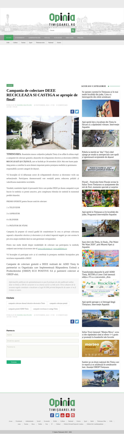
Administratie (29, 421)
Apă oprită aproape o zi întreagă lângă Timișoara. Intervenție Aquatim (98, 303)
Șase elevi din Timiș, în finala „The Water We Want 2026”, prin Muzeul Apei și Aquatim (100, 244)
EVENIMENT (19, 38)
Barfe (92, 421)
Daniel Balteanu (24, 105)
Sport (30, 42)
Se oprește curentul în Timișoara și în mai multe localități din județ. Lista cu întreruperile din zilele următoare (100, 94)
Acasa (8, 38)
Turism (23, 42)
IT (51, 424)
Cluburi (58, 424)
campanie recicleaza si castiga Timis (45, 309)
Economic (47, 421)
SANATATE (58, 38)
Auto (19, 424)
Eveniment (19, 421)
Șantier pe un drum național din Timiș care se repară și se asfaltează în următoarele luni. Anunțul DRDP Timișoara (100, 364)
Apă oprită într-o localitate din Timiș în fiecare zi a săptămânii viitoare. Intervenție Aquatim (100, 124)
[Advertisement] (62, 63)
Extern (59, 42)
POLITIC (80, 38)
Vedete (40, 424)
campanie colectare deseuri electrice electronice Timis (26, 303)
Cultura (15, 42)
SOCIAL (47, 38)
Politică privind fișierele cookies (73, 424)
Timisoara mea (40, 42)
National (50, 42)
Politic (55, 421)
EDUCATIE (70, 38)
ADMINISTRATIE (34, 38)
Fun (46, 424)
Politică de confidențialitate (95, 424)
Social (39, 421)
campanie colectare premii (58, 303)
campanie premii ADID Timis (18, 309)
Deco (33, 424)
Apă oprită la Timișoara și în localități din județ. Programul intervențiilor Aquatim (100, 213)
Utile (8, 42)
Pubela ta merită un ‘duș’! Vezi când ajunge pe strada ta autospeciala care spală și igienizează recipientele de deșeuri (100, 154)
